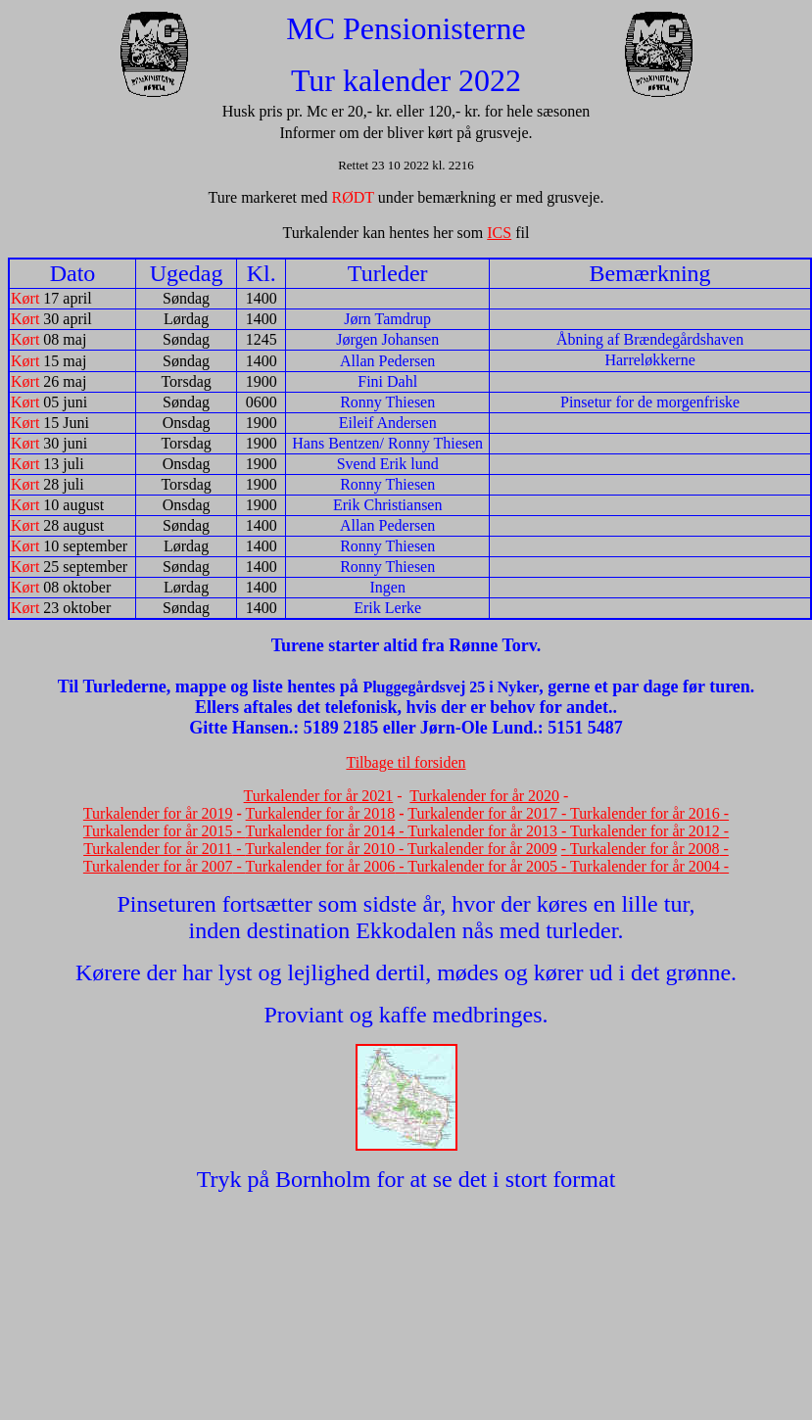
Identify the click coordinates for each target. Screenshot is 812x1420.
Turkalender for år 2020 (484, 795)
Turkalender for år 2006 (321, 866)
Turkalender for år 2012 (645, 831)
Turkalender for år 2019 (158, 813)
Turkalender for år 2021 (319, 795)
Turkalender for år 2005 (482, 866)
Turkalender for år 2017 (482, 813)
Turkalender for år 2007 (158, 866)
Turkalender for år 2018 (321, 813)
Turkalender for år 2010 (320, 848)
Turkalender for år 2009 (482, 848)
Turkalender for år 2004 (645, 866)
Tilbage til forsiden (405, 762)
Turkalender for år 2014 (321, 831)
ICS (499, 232)
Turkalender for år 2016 (645, 813)
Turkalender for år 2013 (482, 831)
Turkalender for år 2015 (158, 831)
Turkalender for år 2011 (157, 848)
